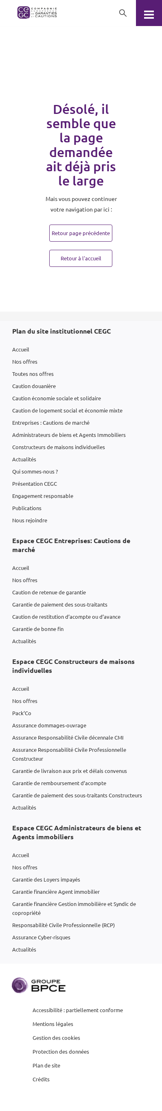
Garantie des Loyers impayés (46, 879)
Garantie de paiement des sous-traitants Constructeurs (77, 795)
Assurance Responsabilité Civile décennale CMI (68, 737)
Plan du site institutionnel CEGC (61, 331)
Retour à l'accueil (81, 258)
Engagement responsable (42, 495)
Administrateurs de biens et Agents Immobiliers (69, 434)
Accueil (20, 349)
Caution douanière (34, 385)
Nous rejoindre (29, 520)
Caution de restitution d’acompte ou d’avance (66, 616)
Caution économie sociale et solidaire (56, 398)
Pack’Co (21, 712)
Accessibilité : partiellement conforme (78, 1009)
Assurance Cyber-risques (41, 937)
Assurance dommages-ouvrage (49, 725)
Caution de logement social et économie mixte (67, 410)
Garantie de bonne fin (37, 628)
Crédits (41, 1079)
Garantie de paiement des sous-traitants (59, 604)
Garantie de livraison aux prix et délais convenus (69, 770)
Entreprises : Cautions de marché (51, 422)
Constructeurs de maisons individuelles (58, 446)
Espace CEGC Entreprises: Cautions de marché (71, 545)
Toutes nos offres (33, 373)
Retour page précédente (81, 232)
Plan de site (46, 1065)
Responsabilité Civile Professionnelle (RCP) (63, 924)
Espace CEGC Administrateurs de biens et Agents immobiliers (76, 832)
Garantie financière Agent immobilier (56, 891)
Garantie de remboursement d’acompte (59, 782)
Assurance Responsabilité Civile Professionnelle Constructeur (69, 754)
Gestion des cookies (56, 1037)
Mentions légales (53, 1023)
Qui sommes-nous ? (35, 471)
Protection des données (61, 1051)
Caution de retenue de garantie (49, 592)
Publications (27, 507)
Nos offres (24, 361)
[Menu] (149, 13)
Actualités (24, 459)
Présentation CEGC (34, 483)
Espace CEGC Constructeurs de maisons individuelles (73, 665)
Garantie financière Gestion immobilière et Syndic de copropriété (74, 908)
